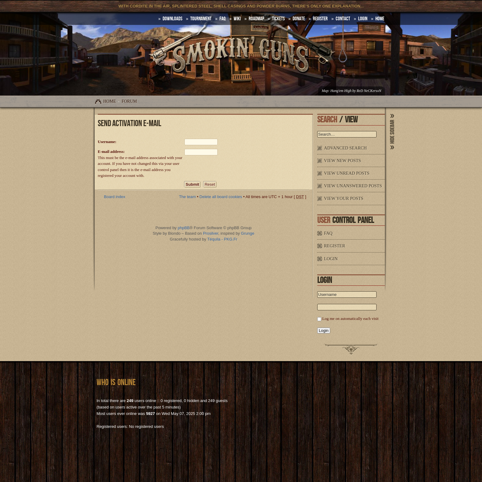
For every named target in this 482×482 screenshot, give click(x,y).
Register (320, 19)
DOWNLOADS (172, 19)
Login (362, 19)
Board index (114, 196)
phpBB (184, 227)
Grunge (247, 233)
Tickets (278, 19)
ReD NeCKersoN (369, 91)
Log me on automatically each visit (350, 318)
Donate (299, 19)
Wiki (237, 19)
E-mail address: (111, 151)
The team (187, 196)
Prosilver (210, 233)
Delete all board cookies (221, 196)
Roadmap (256, 19)
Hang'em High (340, 91)
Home (109, 101)
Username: (107, 141)
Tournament (200, 19)
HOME (379, 19)
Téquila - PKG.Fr (222, 239)
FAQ (222, 19)
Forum (129, 101)
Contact (343, 19)
